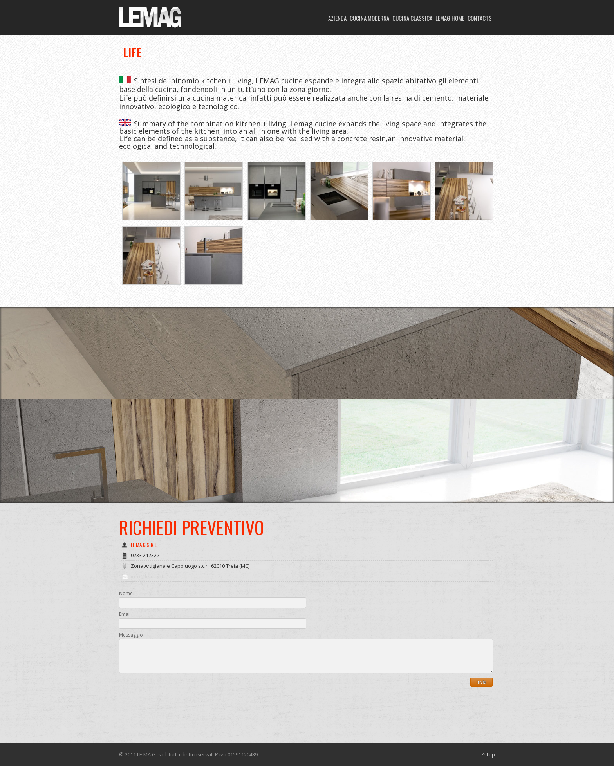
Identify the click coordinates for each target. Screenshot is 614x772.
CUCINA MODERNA (369, 18)
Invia (481, 688)
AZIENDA (337, 18)
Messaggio (131, 635)
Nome (126, 593)
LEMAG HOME (449, 18)
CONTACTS (480, 18)
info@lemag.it (147, 576)
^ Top (488, 760)
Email (125, 614)
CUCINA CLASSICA (412, 18)
